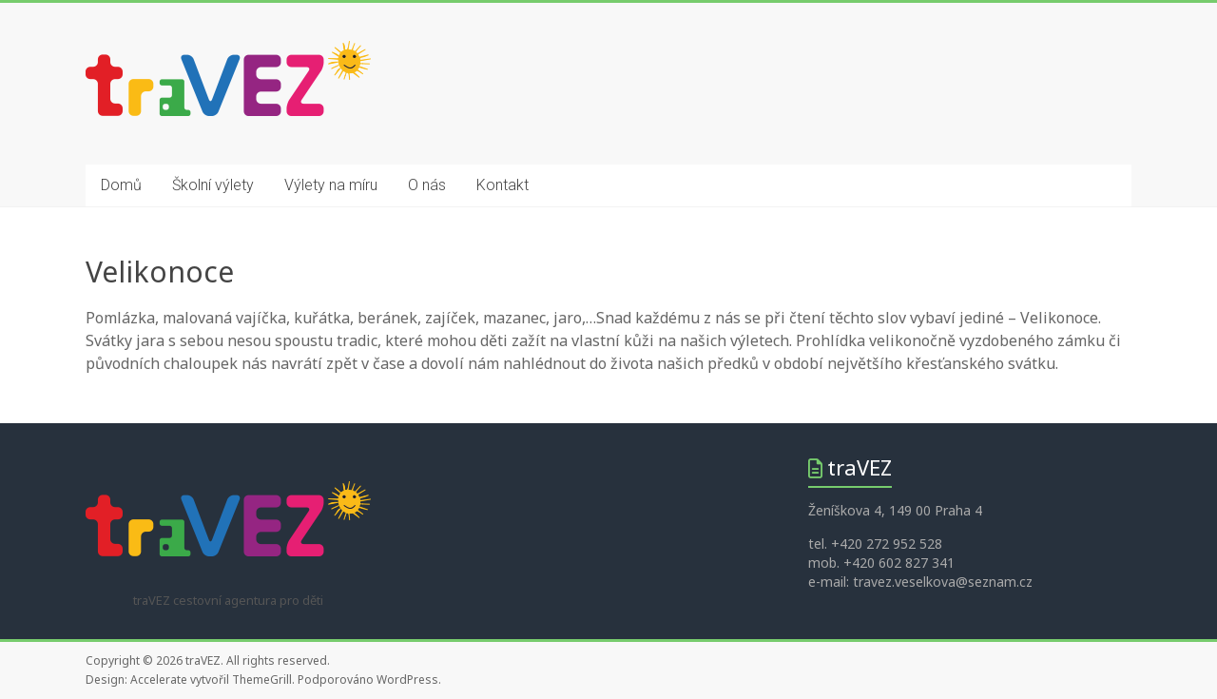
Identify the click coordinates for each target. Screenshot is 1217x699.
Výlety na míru (330, 185)
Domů (121, 185)
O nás (427, 185)
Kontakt (502, 185)
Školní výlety (213, 185)
